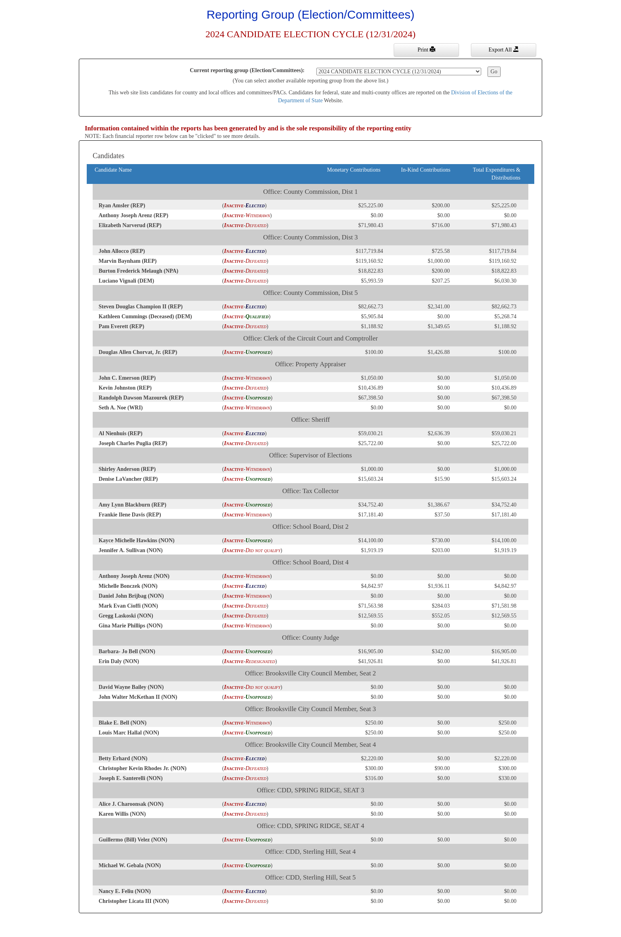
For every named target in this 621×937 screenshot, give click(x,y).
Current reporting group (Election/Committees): (247, 70)
